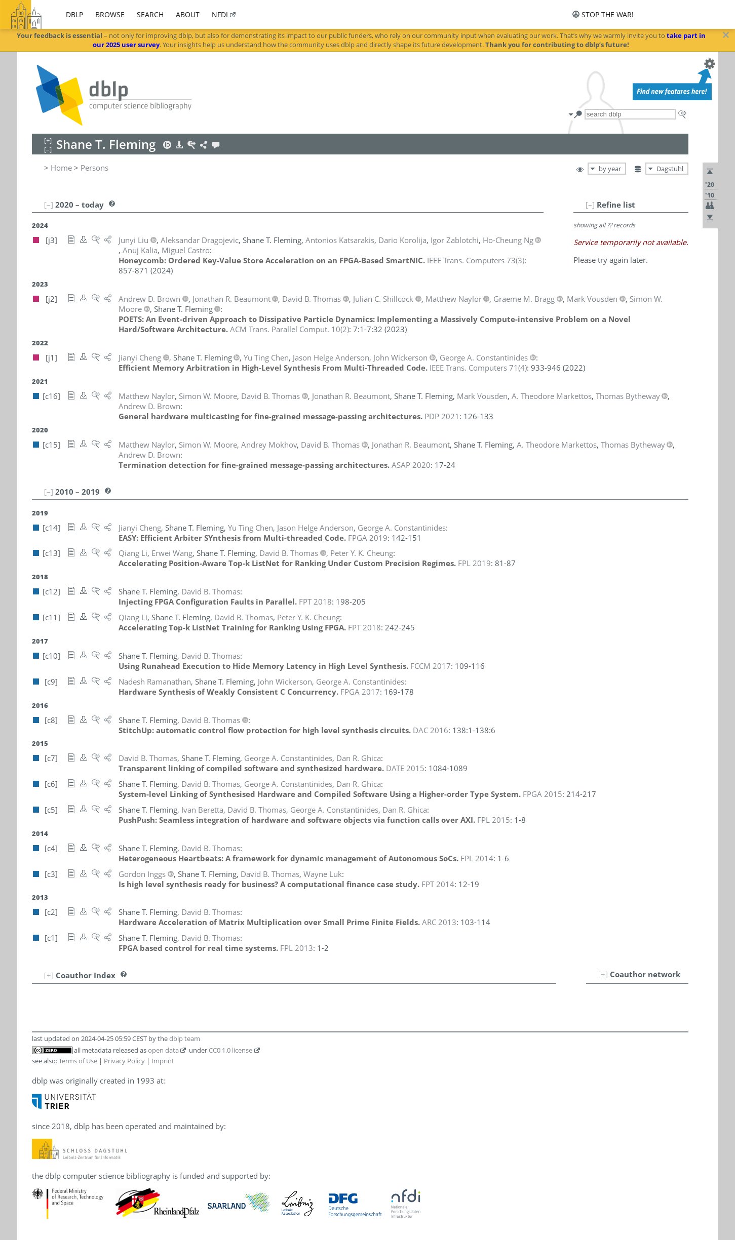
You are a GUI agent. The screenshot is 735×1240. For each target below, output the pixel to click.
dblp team (184, 1038)
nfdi (220, 14)
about (188, 14)
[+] (603, 974)
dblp (74, 14)
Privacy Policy (124, 1060)
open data (163, 1050)
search (150, 14)
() (475, 260)
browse (110, 14)
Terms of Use (78, 1060)
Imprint (162, 1060)
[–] (590, 204)
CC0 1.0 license (230, 1050)
